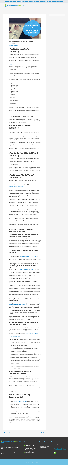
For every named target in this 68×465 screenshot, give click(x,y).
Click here (17, 425)
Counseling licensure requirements (20, 401)
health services (33, 376)
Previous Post (6, 432)
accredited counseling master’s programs (26, 269)
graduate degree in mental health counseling (28, 256)
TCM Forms (46, 9)
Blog (10, 45)
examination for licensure (18, 287)
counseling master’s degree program (26, 403)
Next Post (43, 432)
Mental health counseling (14, 64)
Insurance (32, 9)
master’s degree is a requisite (19, 238)
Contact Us (39, 9)
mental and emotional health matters (16, 186)
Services (25, 9)
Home (20, 9)
